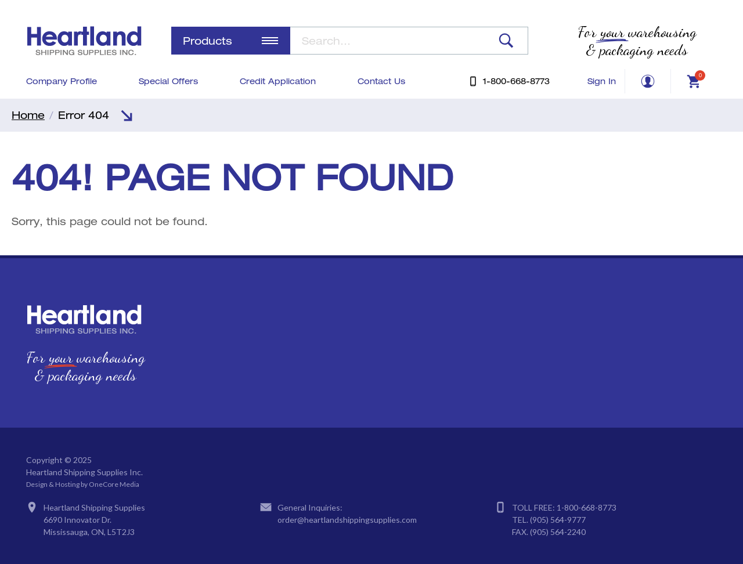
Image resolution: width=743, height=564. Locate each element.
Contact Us (381, 81)
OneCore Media (114, 484)
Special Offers (168, 81)
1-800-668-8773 (586, 507)
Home (28, 115)
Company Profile (61, 81)
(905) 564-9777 (558, 520)
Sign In (601, 81)
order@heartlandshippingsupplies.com (347, 520)
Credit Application (278, 81)
